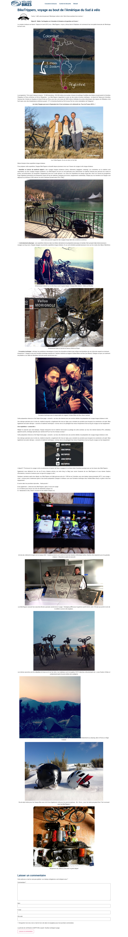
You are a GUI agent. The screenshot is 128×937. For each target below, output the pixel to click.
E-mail (19, 909)
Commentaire (21, 882)
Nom (18, 903)
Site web (20, 916)
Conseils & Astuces (51, 3)
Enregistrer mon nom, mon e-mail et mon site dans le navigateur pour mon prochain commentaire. (46, 923)
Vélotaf (75, 3)
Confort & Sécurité (65, 3)
